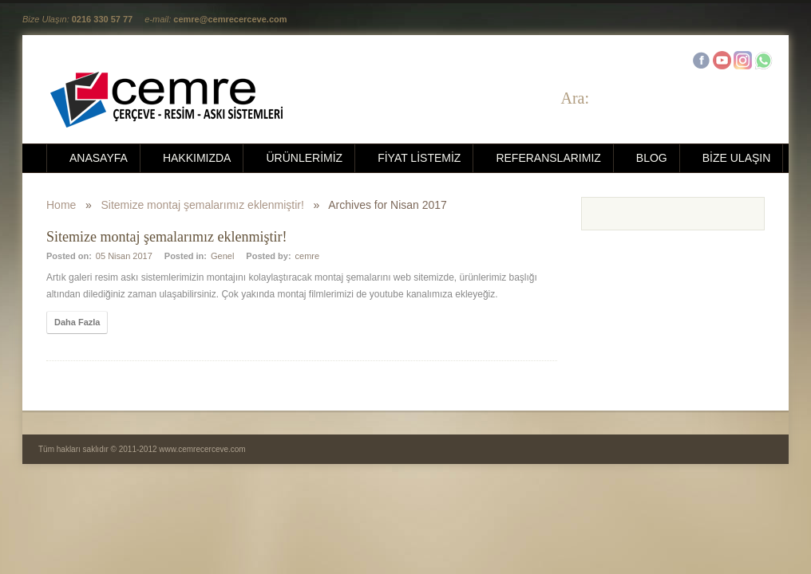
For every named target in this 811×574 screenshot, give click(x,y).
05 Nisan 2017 (124, 256)
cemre (307, 256)
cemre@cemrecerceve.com (230, 19)
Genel (222, 256)
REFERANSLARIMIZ (548, 157)
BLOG (651, 157)
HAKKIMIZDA (197, 157)
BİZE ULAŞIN (736, 157)
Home (61, 205)
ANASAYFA (98, 157)
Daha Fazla (77, 322)
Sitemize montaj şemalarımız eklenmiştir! (202, 205)
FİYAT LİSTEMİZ (419, 157)
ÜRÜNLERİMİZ (304, 157)
